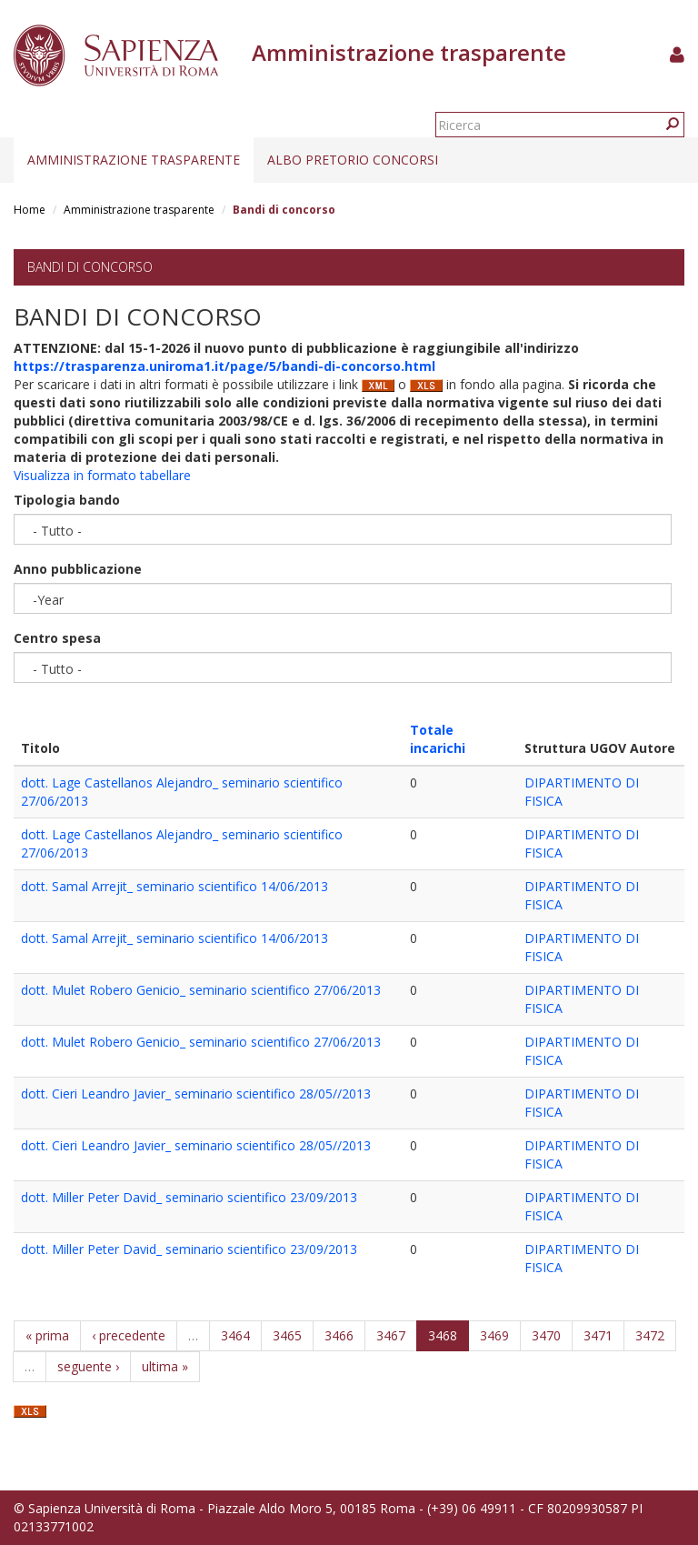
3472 (649, 1335)
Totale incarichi (437, 739)
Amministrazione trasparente (133, 159)
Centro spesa (57, 638)
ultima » (165, 1366)
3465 (287, 1335)
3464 (235, 1335)
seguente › (88, 1366)
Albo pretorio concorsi (352, 159)
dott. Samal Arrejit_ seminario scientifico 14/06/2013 (174, 886)
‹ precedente (128, 1335)
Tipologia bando (67, 499)
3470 (546, 1335)
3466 (339, 1335)
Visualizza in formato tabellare (102, 475)
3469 (494, 1335)
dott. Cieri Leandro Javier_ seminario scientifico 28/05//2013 (196, 1093)
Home (29, 209)
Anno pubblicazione (78, 568)
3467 (390, 1335)
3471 (598, 1335)
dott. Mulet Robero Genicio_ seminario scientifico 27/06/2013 (201, 989)
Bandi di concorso (90, 267)
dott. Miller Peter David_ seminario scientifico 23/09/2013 (189, 1197)
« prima (47, 1335)
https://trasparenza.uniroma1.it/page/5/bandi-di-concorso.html (224, 366)
